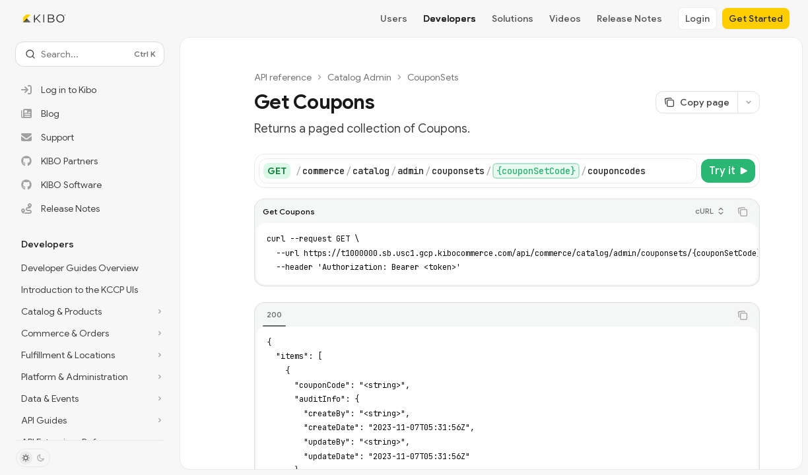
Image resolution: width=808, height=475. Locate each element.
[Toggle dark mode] (33, 458)
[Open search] (90, 54)
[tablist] (492, 315)
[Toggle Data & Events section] (90, 398)
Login (697, 18)
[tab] (274, 315)
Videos (565, 18)
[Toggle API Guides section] (90, 420)
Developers (449, 18)
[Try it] (728, 171)
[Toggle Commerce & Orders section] (90, 333)
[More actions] (748, 102)
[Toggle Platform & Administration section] (90, 376)
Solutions (512, 18)
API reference (283, 77)
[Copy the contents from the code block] (742, 211)
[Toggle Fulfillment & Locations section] (90, 354)
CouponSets (432, 77)
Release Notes (629, 18)
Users (393, 18)
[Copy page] (696, 102)
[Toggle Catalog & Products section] (90, 311)
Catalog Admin (359, 77)
